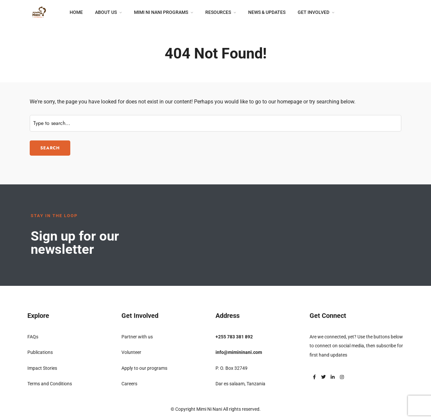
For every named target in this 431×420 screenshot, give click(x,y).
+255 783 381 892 (234, 336)
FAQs (32, 336)
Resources (218, 12)
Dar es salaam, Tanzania (240, 383)
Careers (129, 383)
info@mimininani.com (239, 352)
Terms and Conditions (49, 383)
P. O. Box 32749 (232, 368)
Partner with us (137, 336)
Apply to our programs (144, 368)
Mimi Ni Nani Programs (161, 12)
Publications (40, 352)
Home (76, 12)
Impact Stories (42, 368)
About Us (106, 12)
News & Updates (266, 12)
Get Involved (313, 12)
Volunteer (131, 352)
